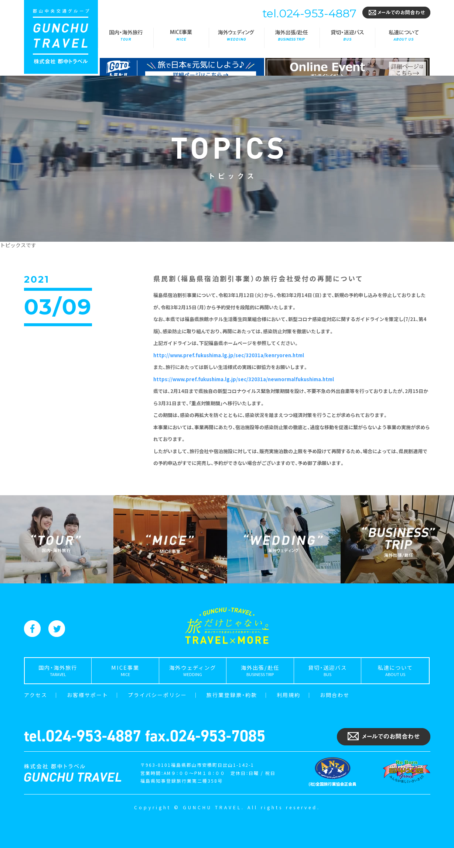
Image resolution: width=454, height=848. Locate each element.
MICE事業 (181, 38)
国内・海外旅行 (125, 38)
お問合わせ (334, 695)
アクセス (35, 695)
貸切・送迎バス (347, 38)
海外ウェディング (236, 38)
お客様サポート (87, 695)
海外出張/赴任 (292, 38)
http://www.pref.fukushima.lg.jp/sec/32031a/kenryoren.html (228, 355)
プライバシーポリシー (157, 695)
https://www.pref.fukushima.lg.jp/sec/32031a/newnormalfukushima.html (243, 379)
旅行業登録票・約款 (231, 695)
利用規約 (288, 695)
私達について (402, 38)
